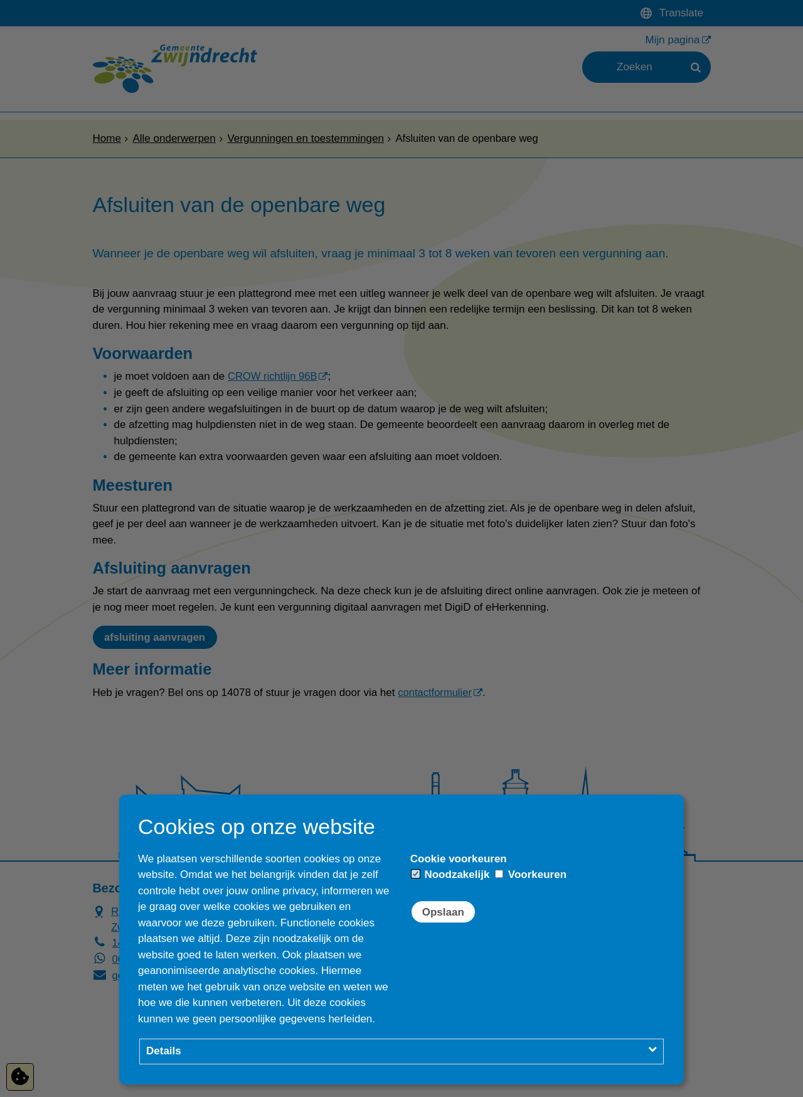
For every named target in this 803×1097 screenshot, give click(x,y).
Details (163, 1051)
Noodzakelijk (451, 874)
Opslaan (443, 912)
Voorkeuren (530, 874)
